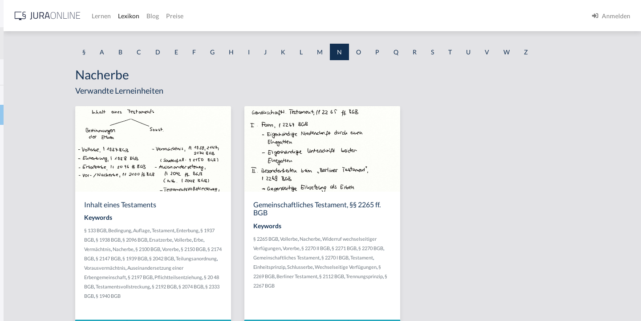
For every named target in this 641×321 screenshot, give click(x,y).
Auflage (215, 230)
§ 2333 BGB (170, 296)
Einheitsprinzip (340, 267)
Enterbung (261, 230)
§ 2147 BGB (193, 258)
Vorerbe (244, 249)
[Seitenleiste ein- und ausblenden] (128, 13)
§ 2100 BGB (221, 249)
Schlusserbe (371, 267)
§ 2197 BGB (226, 277)
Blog (291, 16)
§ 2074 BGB (277, 286)
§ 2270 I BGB (405, 257)
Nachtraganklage (30, 295)
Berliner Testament (367, 276)
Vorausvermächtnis (221, 268)
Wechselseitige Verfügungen (416, 267)
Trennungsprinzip (435, 276)
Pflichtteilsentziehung (264, 277)
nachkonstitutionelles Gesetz (46, 175)
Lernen (240, 16)
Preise (313, 16)
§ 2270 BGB (441, 248)
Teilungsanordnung (178, 268)
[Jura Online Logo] (186, 15)
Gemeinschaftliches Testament (357, 257)
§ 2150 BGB (267, 249)
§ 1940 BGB (197, 296)
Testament (237, 230)
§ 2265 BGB (336, 239)
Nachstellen (23, 255)
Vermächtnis (171, 249)
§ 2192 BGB (250, 286)
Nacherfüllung (27, 135)
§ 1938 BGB (182, 240)
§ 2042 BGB (247, 258)
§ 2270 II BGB (386, 248)
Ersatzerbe (234, 240)
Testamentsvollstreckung (209, 286)
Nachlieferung (27, 215)
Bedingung (193, 230)
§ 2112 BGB (402, 276)
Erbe (272, 240)
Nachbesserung (28, 95)
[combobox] (71, 43)
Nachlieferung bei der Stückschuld (54, 235)
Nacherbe (20, 115)
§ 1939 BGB (220, 258)
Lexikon (267, 16)
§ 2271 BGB (414, 248)
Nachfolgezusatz (30, 155)
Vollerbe (257, 240)
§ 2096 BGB (208, 240)
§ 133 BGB (169, 230)
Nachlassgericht (29, 195)
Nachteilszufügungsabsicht (44, 275)
